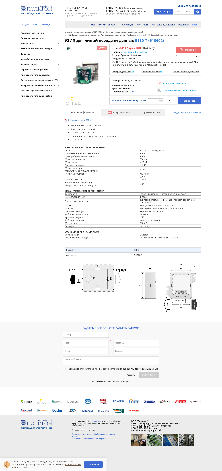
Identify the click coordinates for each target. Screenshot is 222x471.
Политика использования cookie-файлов (90, 438)
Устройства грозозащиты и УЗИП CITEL (83, 32)
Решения (183, 24)
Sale (194, 24)
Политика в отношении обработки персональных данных (93, 435)
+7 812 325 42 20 (115, 8)
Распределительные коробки (36, 96)
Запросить (189, 100)
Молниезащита (29, 64)
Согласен (93, 464)
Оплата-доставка (163, 24)
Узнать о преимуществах (186, 71)
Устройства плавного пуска (35, 59)
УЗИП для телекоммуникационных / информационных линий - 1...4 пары (102, 35)
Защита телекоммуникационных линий (124, 32)
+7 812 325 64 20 (115, 11)
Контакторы (27, 43)
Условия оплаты (151, 71)
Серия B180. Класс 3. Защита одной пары (158, 35)
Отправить (149, 374)
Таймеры (26, 54)
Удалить (131, 375)
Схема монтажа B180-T (79, 120)
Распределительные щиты (35, 75)
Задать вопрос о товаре (187, 112)
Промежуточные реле (32, 38)
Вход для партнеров (189, 5)
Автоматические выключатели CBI (39, 80)
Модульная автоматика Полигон (38, 85)
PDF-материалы (107, 24)
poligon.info (96, 421)
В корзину (190, 49)
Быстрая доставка (121, 71)
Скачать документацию (175, 83)
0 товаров (163, 11)
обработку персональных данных (140, 368)
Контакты (143, 24)
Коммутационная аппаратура (36, 49)
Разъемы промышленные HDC (37, 91)
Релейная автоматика (32, 33)
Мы (93, 24)
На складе (127, 24)
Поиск (197, 12)
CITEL (134, 91)
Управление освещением (34, 70)
